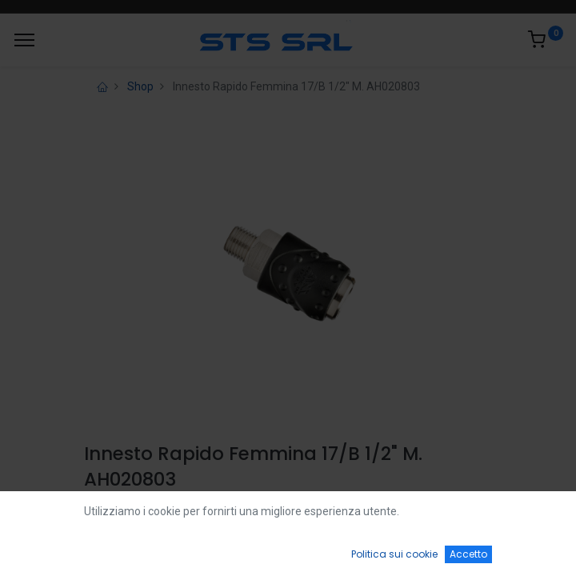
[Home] (53, 548)
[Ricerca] (170, 548)
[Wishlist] (406, 548)
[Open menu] (288, 552)
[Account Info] (523, 548)
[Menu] (24, 40)
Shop (140, 86)
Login (101, 517)
